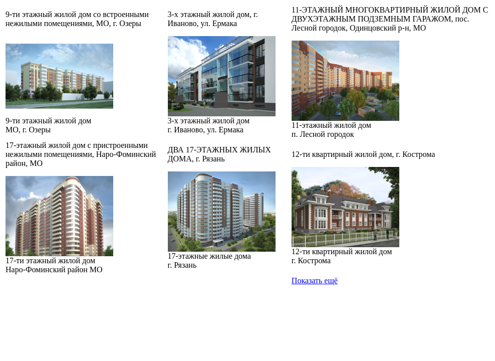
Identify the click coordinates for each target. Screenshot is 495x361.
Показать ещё (315, 280)
